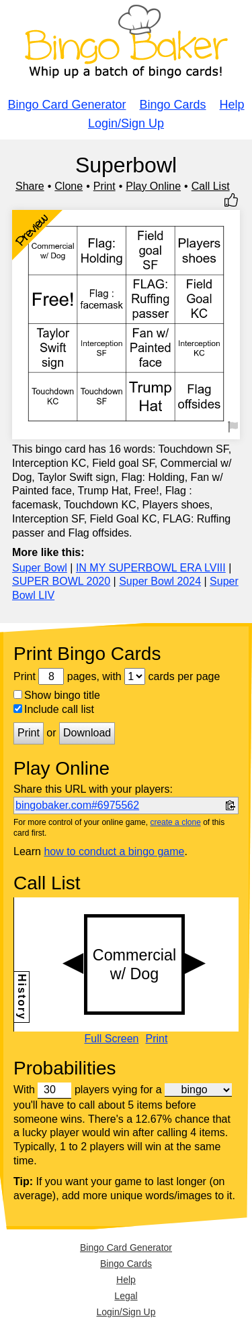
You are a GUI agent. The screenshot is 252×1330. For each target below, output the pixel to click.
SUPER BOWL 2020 (61, 581)
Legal (125, 1295)
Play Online (153, 186)
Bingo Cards (173, 104)
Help (232, 104)
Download (87, 732)
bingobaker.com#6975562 (77, 805)
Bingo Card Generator (66, 104)
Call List (211, 186)
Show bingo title (56, 695)
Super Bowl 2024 (160, 581)
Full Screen (112, 1039)
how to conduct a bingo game (114, 851)
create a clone (175, 822)
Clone (68, 186)
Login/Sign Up (126, 123)
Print (104, 186)
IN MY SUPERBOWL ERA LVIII (151, 567)
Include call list (53, 709)
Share (29, 186)
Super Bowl (39, 567)
